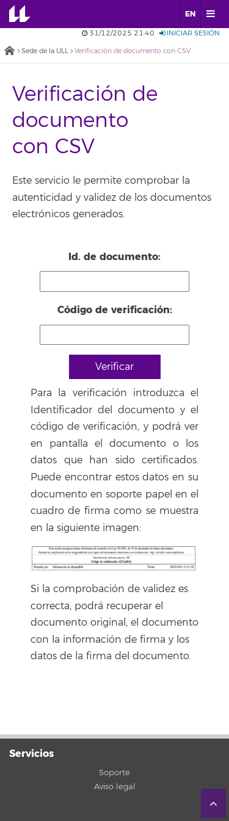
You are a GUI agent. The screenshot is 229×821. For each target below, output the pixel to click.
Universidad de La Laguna (28, 14)
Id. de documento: (114, 256)
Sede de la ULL (44, 51)
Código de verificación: (114, 309)
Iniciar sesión (189, 33)
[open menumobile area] (210, 14)
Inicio (9, 51)
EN (190, 14)
